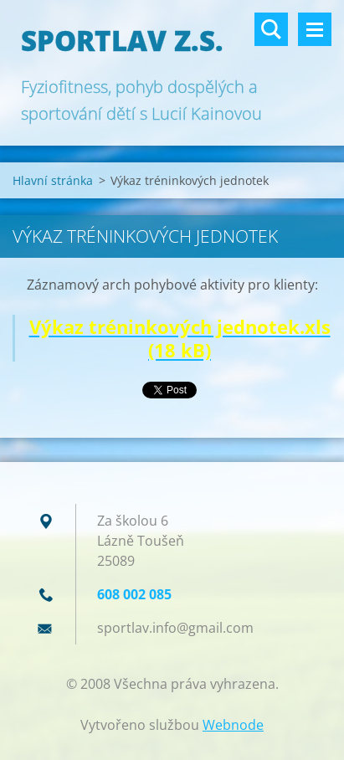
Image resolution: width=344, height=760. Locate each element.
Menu (314, 29)
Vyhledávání (271, 29)
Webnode (233, 725)
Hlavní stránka (53, 180)
